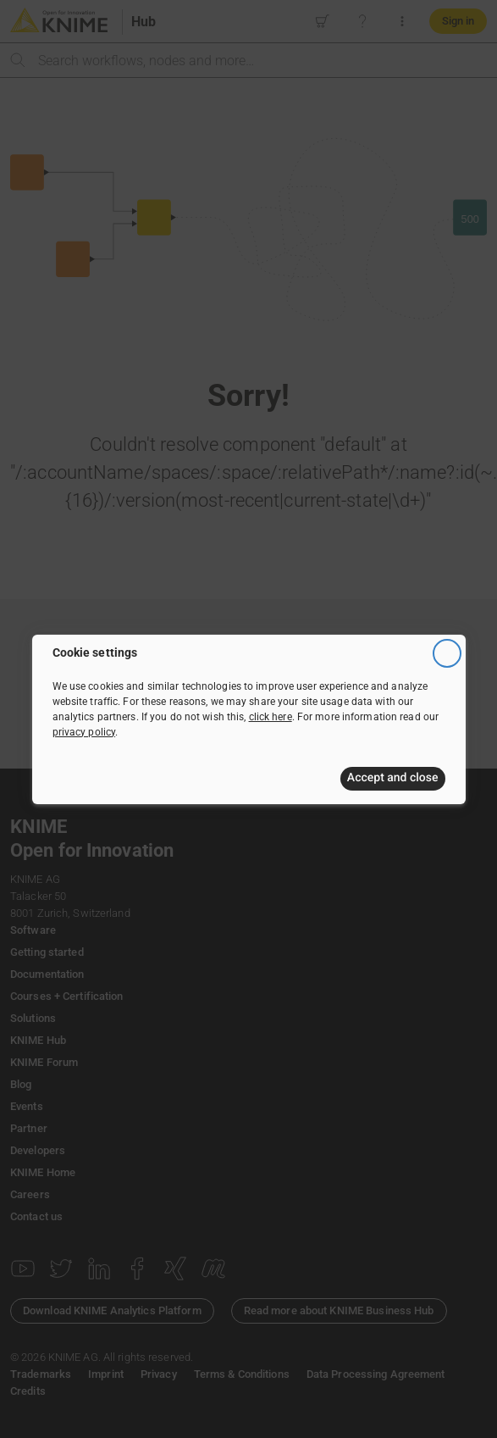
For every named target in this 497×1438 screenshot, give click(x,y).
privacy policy (84, 732)
